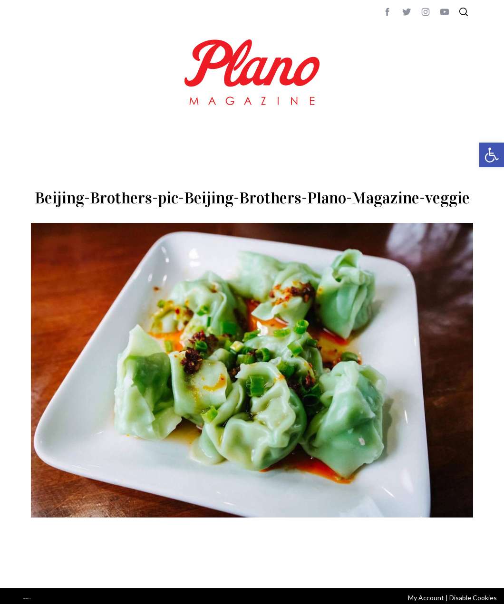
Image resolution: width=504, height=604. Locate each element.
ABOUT (41, 568)
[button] (491, 155)
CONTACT (69, 568)
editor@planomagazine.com (316, 568)
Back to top (447, 568)
